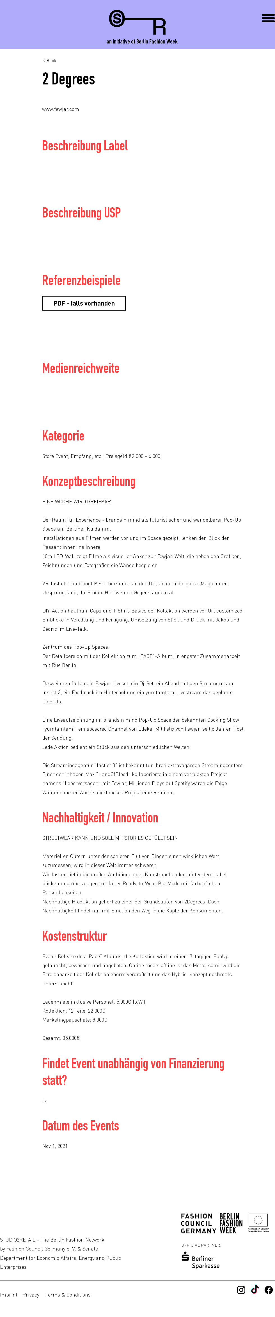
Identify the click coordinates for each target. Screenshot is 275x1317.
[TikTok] (254, 1289)
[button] (268, 18)
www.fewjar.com (60, 108)
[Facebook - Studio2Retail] (268, 1289)
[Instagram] (241, 1289)
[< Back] (60, 61)
